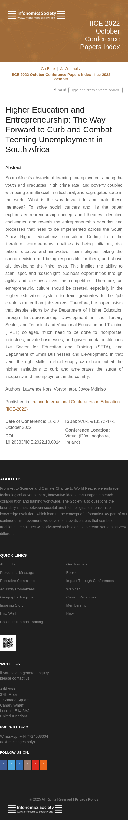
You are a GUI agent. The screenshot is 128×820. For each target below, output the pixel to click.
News (71, 614)
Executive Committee (17, 581)
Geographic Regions (17, 597)
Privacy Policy (87, 799)
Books (71, 573)
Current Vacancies (81, 597)
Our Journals (76, 564)
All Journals (70, 69)
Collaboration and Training (21, 622)
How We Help (11, 614)
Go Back (48, 69)
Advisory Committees (17, 589)
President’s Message (17, 573)
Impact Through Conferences (90, 581)
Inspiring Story (12, 605)
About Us (7, 564)
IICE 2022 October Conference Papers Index (100, 35)
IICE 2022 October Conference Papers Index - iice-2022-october (61, 77)
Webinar (73, 589)
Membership (76, 605)
